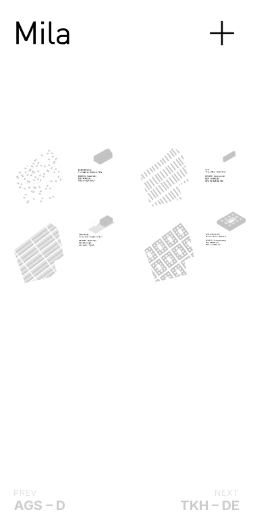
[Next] (141, 214)
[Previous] (35, 214)
